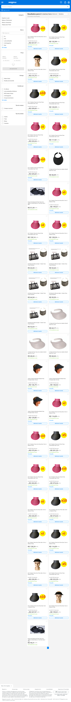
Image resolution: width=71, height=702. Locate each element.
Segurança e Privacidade (63, 689)
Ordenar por (54, 14)
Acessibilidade (49, 689)
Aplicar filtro (13, 68)
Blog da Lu (4, 689)
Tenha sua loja (26, 689)
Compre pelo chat (61, 692)
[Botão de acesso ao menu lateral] (2, 2)
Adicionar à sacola (37, 48)
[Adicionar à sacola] (37, 48)
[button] (68, 7)
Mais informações (6, 686)
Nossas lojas (15, 689)
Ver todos (4, 47)
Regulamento (38, 689)
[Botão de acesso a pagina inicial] (33, 2)
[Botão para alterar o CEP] (35, 10)
